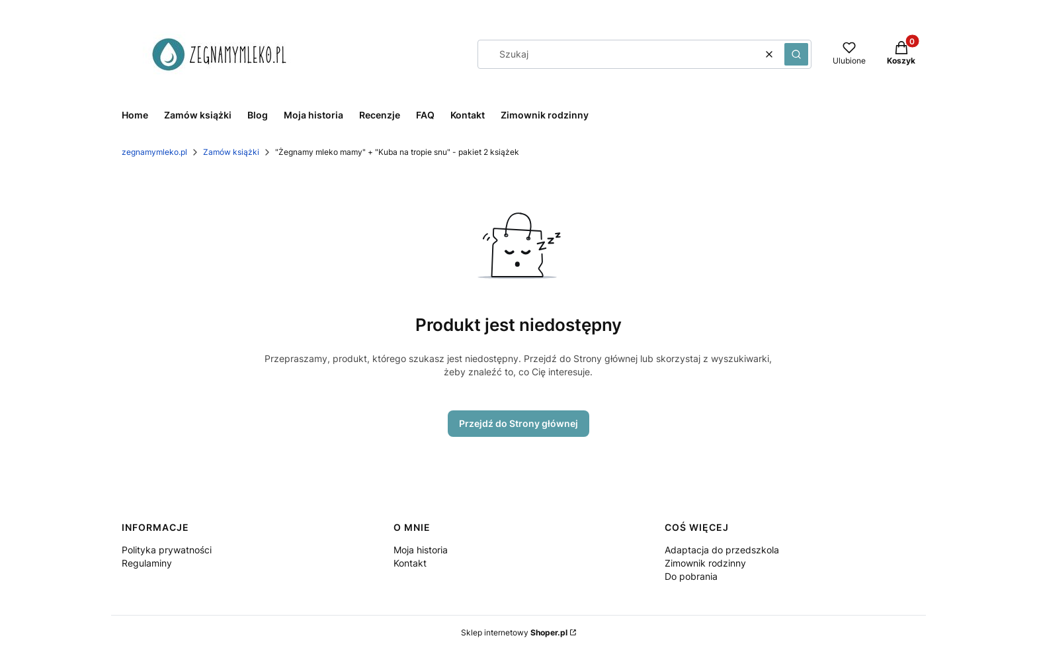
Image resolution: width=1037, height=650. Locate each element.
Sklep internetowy (514, 632)
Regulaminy (147, 563)
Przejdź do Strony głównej (518, 423)
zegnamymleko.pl (154, 152)
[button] (796, 54)
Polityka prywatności (167, 549)
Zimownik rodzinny (705, 563)
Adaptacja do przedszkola (722, 549)
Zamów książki (231, 152)
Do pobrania (691, 576)
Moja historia (421, 549)
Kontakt (410, 563)
